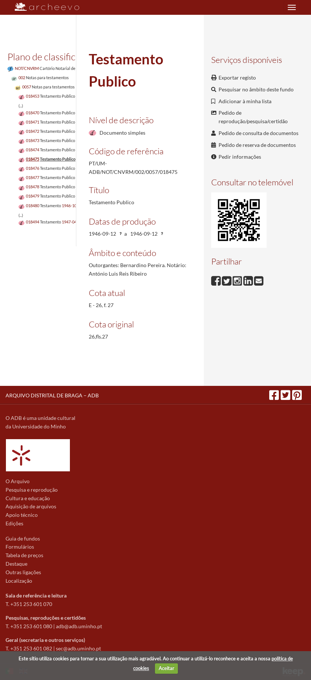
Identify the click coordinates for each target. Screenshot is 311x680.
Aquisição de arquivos (31, 506)
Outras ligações (23, 572)
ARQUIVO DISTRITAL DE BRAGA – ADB (52, 395)
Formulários (20, 546)
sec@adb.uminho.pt (78, 648)
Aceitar (166, 668)
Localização (19, 581)
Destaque (16, 564)
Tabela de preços (24, 555)
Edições (14, 523)
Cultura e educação (28, 498)
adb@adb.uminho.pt (79, 626)
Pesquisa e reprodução (32, 490)
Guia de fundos (23, 538)
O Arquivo (18, 481)
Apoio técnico (22, 515)
